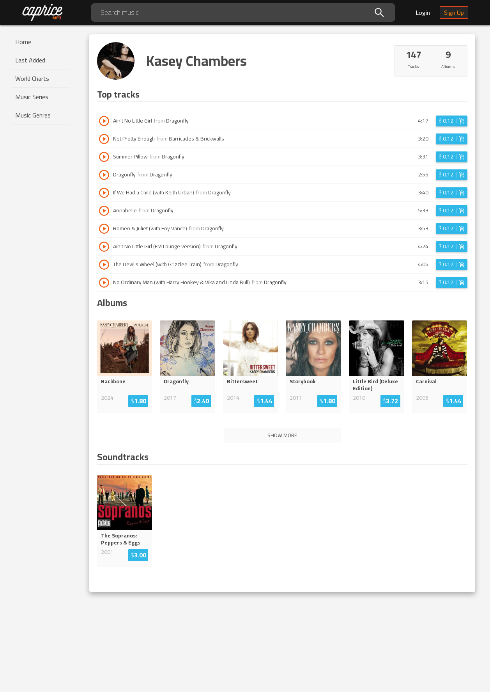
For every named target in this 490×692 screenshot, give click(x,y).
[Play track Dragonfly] (104, 174)
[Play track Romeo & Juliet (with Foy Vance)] (104, 228)
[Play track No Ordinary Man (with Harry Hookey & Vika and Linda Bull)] (104, 282)
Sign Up (454, 12)
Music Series (31, 97)
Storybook (302, 381)
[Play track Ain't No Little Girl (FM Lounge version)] (104, 246)
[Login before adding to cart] (451, 121)
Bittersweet (242, 381)
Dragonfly (177, 121)
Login (423, 12)
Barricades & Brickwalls (196, 138)
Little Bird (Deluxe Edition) (375, 385)
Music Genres (33, 115)
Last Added (30, 60)
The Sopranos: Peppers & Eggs (120, 539)
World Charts (32, 78)
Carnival (426, 381)
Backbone (113, 381)
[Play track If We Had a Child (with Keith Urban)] (104, 192)
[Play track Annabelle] (104, 210)
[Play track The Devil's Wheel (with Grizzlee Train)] (104, 264)
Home (23, 42)
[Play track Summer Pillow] (104, 156)
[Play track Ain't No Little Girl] (104, 121)
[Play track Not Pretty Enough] (104, 138)
